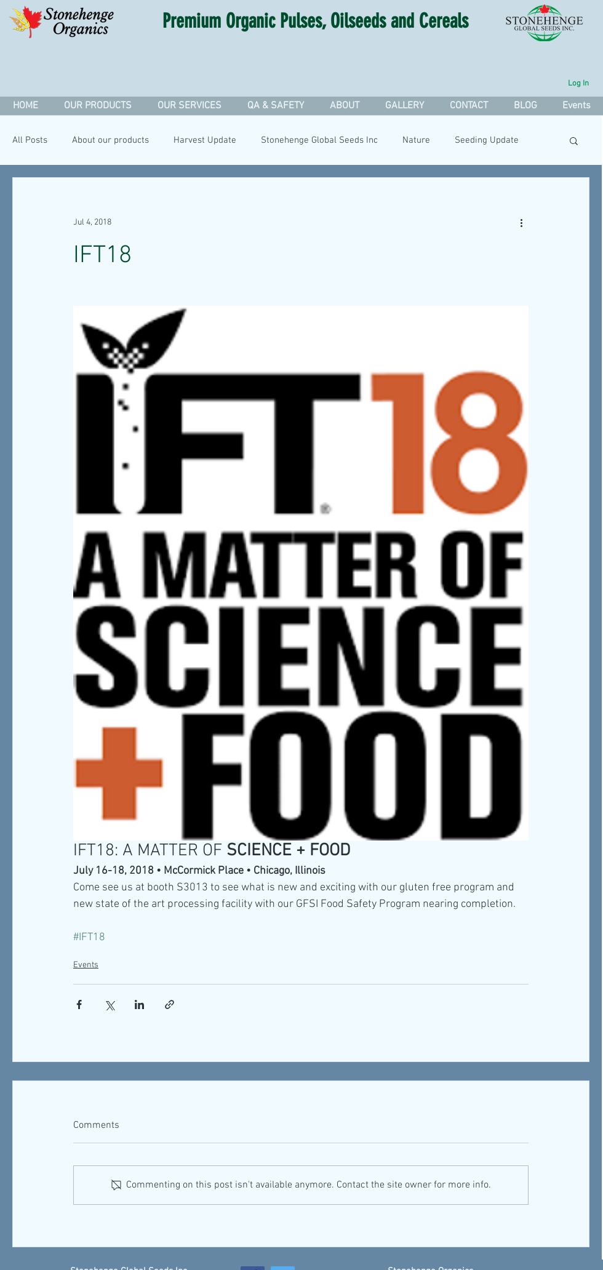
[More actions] (521, 222)
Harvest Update (205, 140)
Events (85, 965)
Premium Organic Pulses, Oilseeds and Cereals (315, 21)
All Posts (29, 140)
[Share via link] (169, 1004)
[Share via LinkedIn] (139, 1004)
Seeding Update (487, 140)
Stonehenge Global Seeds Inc (319, 140)
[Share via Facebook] (79, 1004)
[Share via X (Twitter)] (109, 1004)
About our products (110, 140)
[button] (189, 106)
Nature (416, 140)
